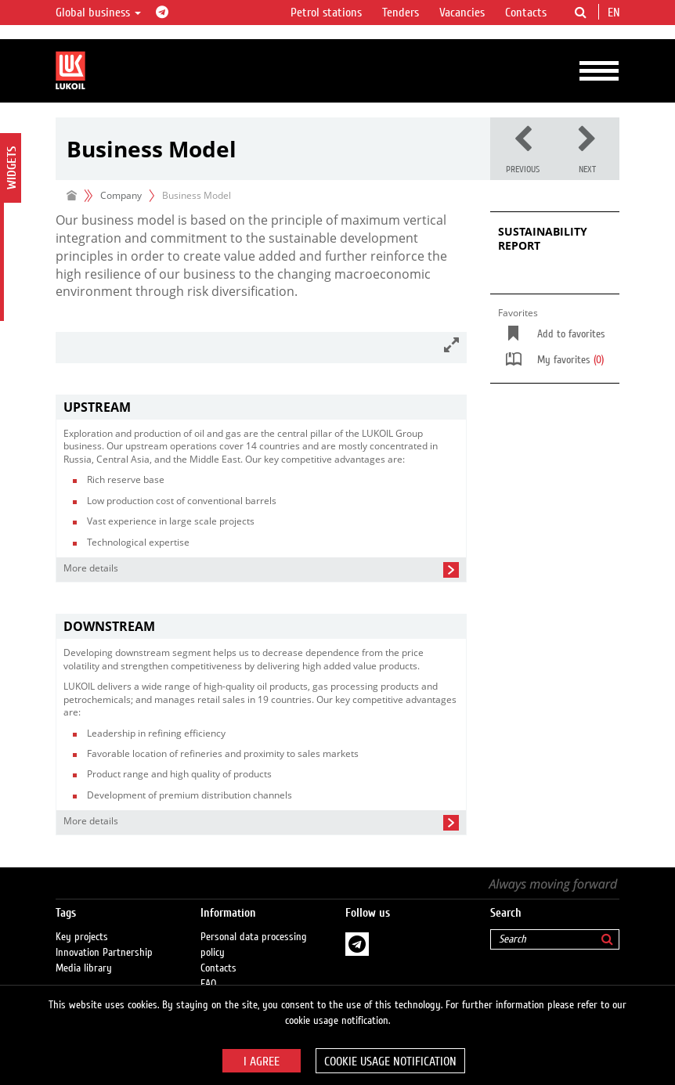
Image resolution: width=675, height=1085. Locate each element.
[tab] (261, 407)
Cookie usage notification (390, 1061)
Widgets (12, 167)
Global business (98, 12)
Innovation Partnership (104, 952)
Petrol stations (326, 12)
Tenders (400, 12)
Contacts (526, 12)
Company (121, 195)
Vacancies (462, 12)
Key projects (82, 937)
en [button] (615, 12)
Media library (84, 968)
